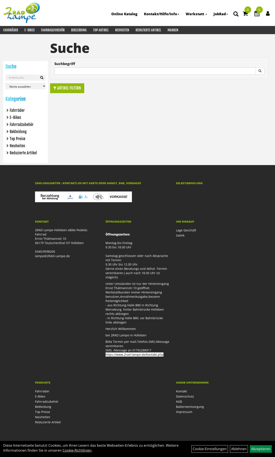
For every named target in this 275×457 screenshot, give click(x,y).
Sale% (180, 235)
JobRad (221, 14)
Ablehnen (239, 448)
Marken (173, 30)
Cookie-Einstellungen (210, 448)
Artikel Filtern (67, 88)
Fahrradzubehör (53, 30)
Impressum (184, 412)
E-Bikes (29, 30)
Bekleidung (79, 30)
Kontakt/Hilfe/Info (161, 14)
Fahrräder (10, 30)
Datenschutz (185, 396)
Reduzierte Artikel (148, 30)
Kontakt (181, 391)
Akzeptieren (260, 448)
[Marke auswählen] (25, 86)
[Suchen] (42, 78)
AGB (179, 401)
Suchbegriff (64, 63)
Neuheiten (122, 30)
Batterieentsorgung (190, 407)
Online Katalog (124, 14)
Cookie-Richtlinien (77, 450)
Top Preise (17, 138)
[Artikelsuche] (235, 14)
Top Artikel (101, 30)
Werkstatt (196, 14)
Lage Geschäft (186, 230)
